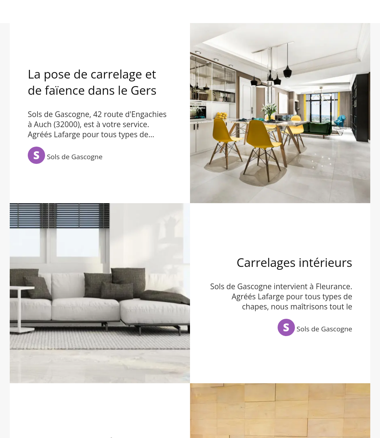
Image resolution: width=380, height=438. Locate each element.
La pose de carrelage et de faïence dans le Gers (92, 82)
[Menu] (11, 11)
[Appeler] (361, 11)
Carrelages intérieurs (294, 262)
